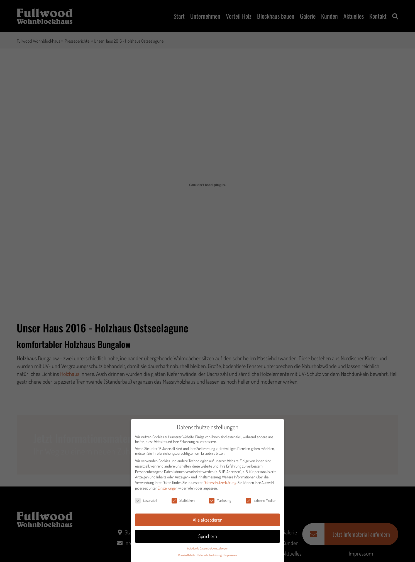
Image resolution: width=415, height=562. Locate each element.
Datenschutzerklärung (220, 484)
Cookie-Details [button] (186, 557)
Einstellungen (167, 490)
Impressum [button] (230, 557)
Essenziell (146, 502)
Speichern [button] (207, 538)
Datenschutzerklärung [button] (209, 557)
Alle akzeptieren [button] (208, 522)
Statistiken (183, 502)
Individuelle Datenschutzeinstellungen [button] (207, 550)
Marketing (220, 502)
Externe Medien (261, 502)
